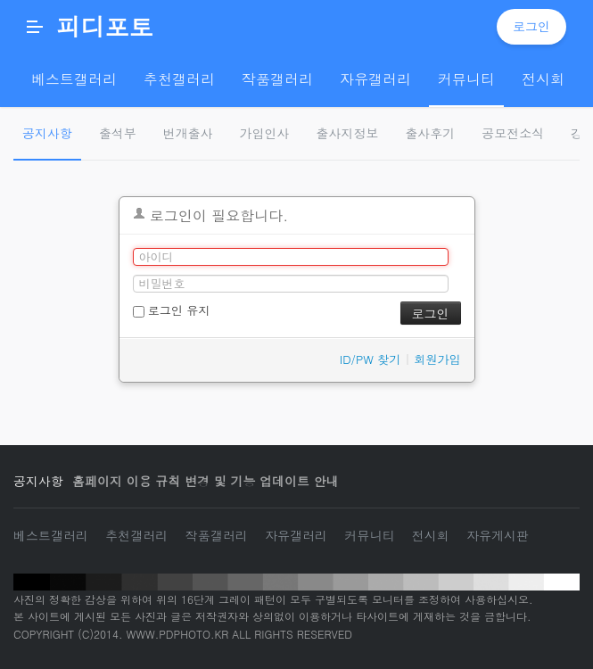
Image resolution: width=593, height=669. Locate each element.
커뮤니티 (369, 535)
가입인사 (265, 133)
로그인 (531, 26)
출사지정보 (348, 133)
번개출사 (188, 133)
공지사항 (47, 133)
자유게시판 (497, 535)
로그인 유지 (171, 309)
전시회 (430, 535)
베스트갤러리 (50, 535)
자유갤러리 (296, 535)
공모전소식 (513, 133)
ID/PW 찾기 (370, 359)
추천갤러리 (136, 535)
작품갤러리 (216, 535)
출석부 (117, 133)
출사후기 (430, 133)
